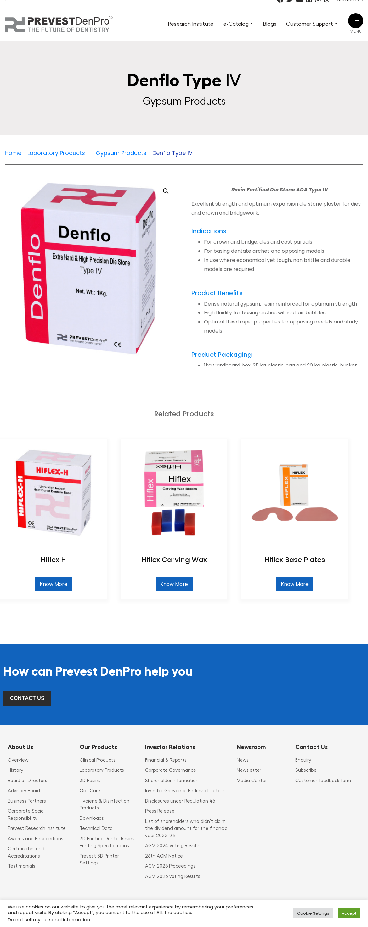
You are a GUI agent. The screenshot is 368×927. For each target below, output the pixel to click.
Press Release (159, 811)
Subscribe (306, 770)
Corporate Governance (170, 770)
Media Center (252, 780)
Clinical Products (98, 760)
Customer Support (309, 24)
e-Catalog (236, 24)
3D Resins (90, 780)
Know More (53, 584)
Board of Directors (27, 780)
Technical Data (96, 828)
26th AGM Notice (164, 856)
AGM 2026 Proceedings (170, 866)
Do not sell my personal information (49, 920)
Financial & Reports (166, 760)
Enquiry (303, 760)
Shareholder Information (172, 780)
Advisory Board (24, 790)
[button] (166, 191)
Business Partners (27, 801)
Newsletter (249, 770)
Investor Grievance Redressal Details (185, 790)
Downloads (92, 818)
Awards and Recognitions (35, 838)
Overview (18, 760)
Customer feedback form (323, 780)
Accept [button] (349, 913)
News (243, 760)
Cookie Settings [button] (313, 913)
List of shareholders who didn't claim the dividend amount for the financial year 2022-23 (187, 828)
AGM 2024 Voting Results (173, 845)
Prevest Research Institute (37, 828)
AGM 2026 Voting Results (172, 876)
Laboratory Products (102, 770)
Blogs (269, 24)
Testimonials (21, 866)
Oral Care (90, 790)
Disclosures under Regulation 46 (180, 801)
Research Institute (190, 24)
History (15, 770)
